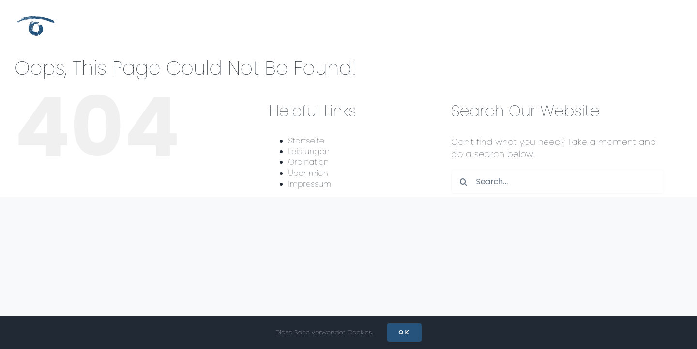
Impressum (310, 184)
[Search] (463, 182)
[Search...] (557, 182)
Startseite (306, 140)
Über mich (308, 173)
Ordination (308, 162)
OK (404, 332)
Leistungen (309, 151)
